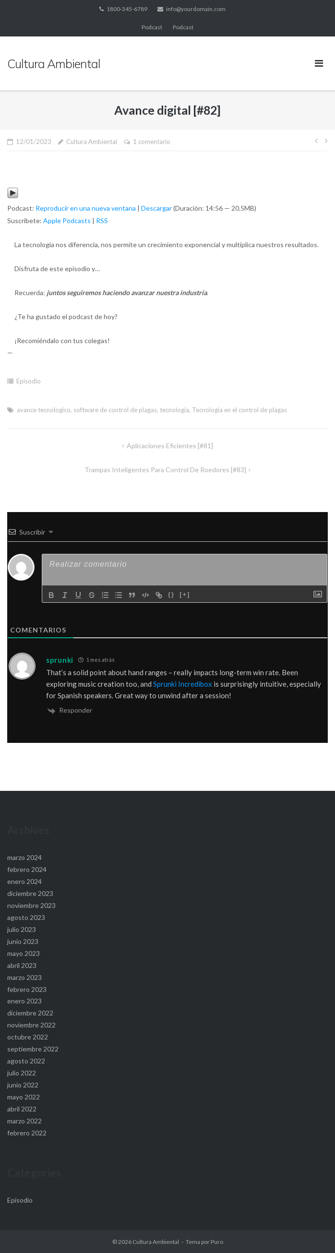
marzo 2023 (24, 977)
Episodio (28, 381)
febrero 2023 (27, 989)
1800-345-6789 (127, 8)
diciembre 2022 (30, 1013)
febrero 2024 (27, 869)
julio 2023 (21, 929)
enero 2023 (24, 1001)
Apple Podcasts (67, 220)
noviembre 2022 (31, 1025)
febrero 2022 (27, 1133)
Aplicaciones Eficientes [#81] (170, 446)
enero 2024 (24, 881)
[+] (184, 594)
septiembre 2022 (33, 1049)
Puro (217, 1241)
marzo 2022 (24, 1121)
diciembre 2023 (30, 893)
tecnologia (174, 410)
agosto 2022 (26, 1061)
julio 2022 (21, 1073)
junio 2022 (22, 1085)
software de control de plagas (115, 410)
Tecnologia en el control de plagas (239, 410)
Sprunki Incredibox (182, 684)
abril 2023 (21, 965)
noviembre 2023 (31, 905)
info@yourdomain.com (196, 8)
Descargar (156, 208)
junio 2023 (22, 941)
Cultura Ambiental (91, 141)
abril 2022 (21, 1109)
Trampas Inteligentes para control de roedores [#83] (165, 469)
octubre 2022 (27, 1037)
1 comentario (151, 141)
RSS (102, 220)
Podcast (152, 27)
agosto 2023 (26, 917)
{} (171, 594)
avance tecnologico (44, 410)
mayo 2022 (23, 1097)
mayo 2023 (23, 953)
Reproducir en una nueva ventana (86, 208)
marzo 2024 (24, 857)
